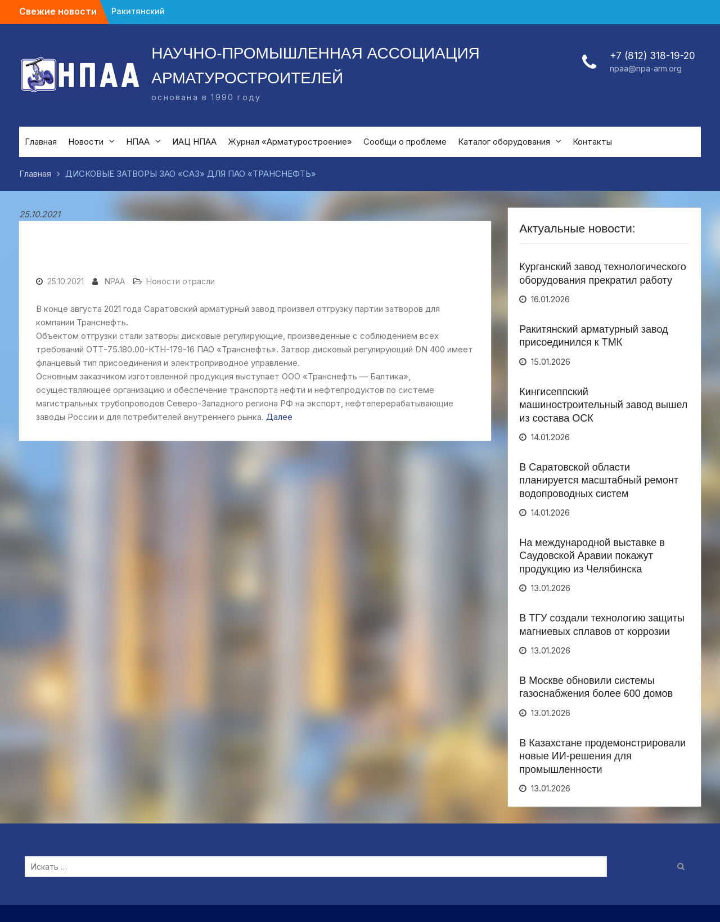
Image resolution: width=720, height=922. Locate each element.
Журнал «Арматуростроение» (290, 141)
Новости (86, 141)
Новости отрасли (180, 281)
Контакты (592, 141)
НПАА (138, 141)
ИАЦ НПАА (194, 141)
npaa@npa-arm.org (646, 68)
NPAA (115, 281)
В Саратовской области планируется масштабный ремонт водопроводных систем (598, 480)
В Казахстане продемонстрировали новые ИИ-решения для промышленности (602, 756)
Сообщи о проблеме (405, 141)
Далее (279, 416)
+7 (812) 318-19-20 (652, 55)
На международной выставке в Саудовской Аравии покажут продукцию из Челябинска (592, 556)
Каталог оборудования (504, 141)
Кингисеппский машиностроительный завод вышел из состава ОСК (603, 405)
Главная (41, 141)
